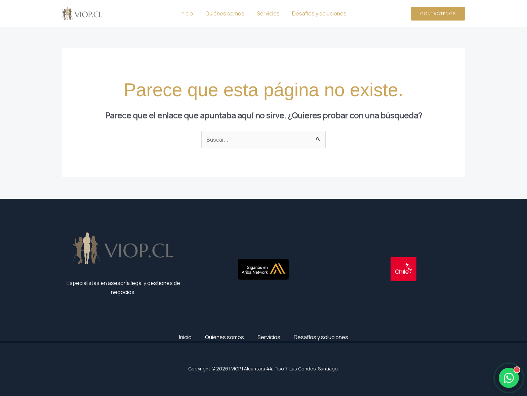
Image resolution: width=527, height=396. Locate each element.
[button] (438, 14)
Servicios (267, 13)
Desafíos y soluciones (317, 13)
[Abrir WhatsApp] (509, 378)
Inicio (189, 13)
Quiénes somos (225, 13)
